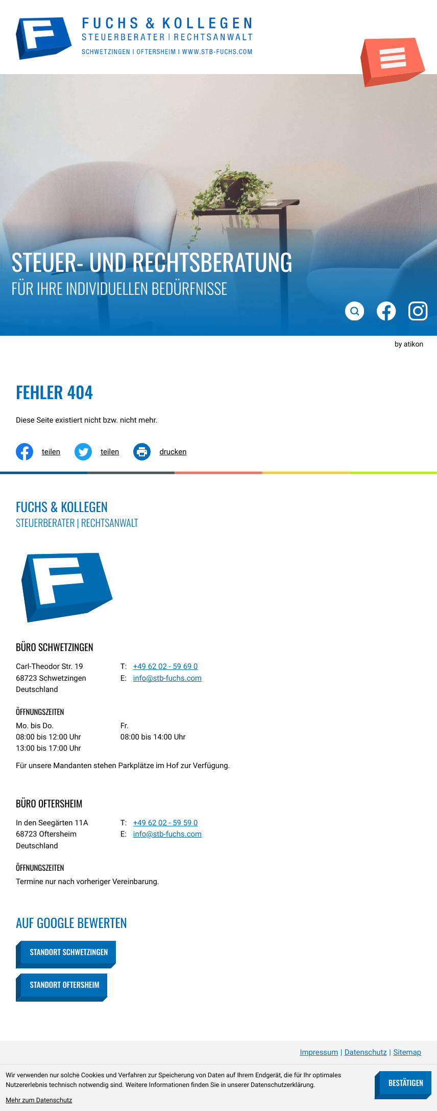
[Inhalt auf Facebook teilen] (45, 452)
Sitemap (407, 1052)
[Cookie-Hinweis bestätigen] (405, 1082)
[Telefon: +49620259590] (165, 822)
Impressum (319, 1052)
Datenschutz (366, 1052)
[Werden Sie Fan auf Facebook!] (385, 309)
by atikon (409, 344)
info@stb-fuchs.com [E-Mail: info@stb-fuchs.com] (167, 678)
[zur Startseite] (135, 37)
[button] (68, 952)
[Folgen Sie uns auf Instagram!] (416, 309)
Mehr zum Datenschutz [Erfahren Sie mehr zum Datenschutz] (39, 1100)
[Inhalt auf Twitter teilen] (104, 452)
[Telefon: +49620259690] (165, 666)
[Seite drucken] (167, 452)
